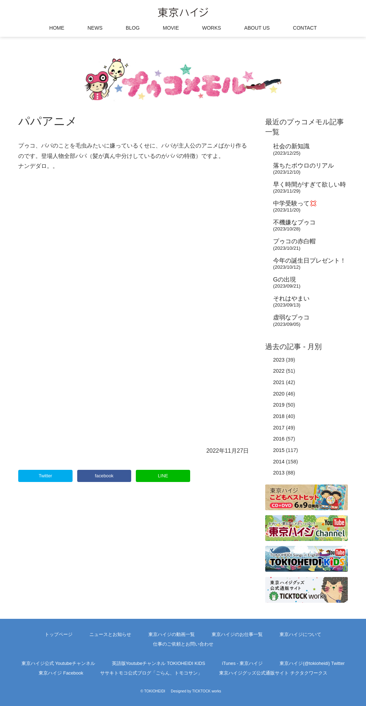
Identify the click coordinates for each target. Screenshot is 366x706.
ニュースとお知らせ (110, 634)
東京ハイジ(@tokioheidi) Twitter (312, 663)
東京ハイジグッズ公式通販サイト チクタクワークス (273, 673)
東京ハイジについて (300, 634)
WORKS (211, 28)
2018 (279, 416)
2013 (279, 473)
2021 (279, 382)
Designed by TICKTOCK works (196, 691)
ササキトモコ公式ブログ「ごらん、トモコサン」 (151, 673)
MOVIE (171, 28)
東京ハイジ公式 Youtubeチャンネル (58, 663)
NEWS (95, 28)
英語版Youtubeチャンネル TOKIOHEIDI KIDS (158, 663)
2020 (279, 394)
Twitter (45, 475)
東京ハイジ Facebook (61, 673)
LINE (163, 475)
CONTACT (305, 28)
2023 (279, 360)
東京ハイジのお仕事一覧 (237, 634)
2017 (279, 428)
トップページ (59, 634)
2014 (279, 461)
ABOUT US (256, 28)
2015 (279, 450)
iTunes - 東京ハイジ (242, 663)
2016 (279, 439)
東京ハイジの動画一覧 (171, 634)
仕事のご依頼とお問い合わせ (183, 644)
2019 (279, 405)
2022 (279, 371)
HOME (56, 28)
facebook (104, 475)
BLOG (133, 28)
